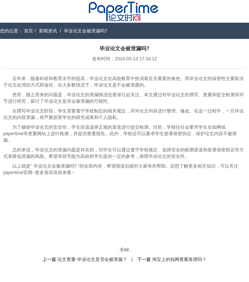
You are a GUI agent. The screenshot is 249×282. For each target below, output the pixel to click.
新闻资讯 (48, 30)
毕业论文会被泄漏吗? (85, 30)
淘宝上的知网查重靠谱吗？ (179, 259)
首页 (28, 30)
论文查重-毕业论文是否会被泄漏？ (92, 259)
